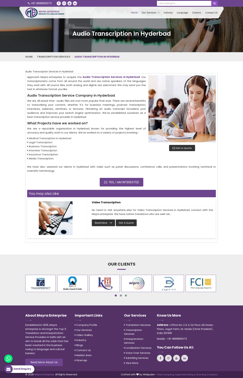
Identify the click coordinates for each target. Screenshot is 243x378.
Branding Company (207, 374)
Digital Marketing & (185, 374)
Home (134, 12)
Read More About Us (44, 362)
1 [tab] (116, 296)
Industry (168, 12)
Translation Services (137, 325)
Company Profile (86, 325)
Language (182, 12)
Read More (103, 223)
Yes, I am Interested (121, 182)
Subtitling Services (136, 358)
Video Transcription (106, 202)
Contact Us (211, 12)
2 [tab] (121, 296)
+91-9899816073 (40, 3)
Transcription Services (53, 56)
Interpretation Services (133, 341)
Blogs (79, 345)
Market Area (83, 355)
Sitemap (81, 360)
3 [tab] (126, 296)
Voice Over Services (137, 353)
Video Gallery (84, 335)
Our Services (151, 12)
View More (131, 363)
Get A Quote (182, 148)
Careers (196, 12)
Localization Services (138, 348)
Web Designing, (165, 374)
